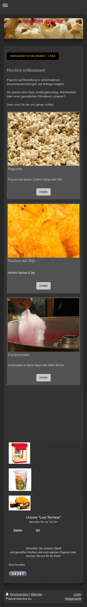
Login (77, 594)
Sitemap (36, 594)
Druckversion (17, 594)
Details (43, 191)
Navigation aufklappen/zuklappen (43, 5)
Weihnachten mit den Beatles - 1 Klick (33, 55)
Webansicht (73, 598)
